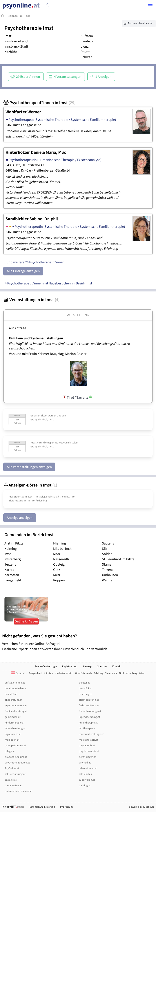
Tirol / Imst (48, 419)
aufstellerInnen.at (15, 683)
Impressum (66, 807)
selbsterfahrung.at (15, 774)
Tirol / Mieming (38, 501)
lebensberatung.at (15, 728)
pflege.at (10, 751)
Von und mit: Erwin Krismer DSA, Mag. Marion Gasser (48, 353)
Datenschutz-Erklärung (42, 807)
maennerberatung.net (91, 734)
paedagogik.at (87, 745)
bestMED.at (11, 694)
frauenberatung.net (90, 711)
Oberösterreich (83, 673)
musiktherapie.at (88, 740)
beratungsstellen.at (16, 688)
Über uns (102, 666)
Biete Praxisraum (18, 501)
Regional (12, 16)
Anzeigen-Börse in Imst (30, 485)
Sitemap (87, 666)
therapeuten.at (13, 785)
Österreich (19, 673)
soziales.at (10, 780)
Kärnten (48, 673)
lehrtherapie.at (87, 728)
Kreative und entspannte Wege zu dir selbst (54, 443)
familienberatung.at (16, 711)
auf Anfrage (17, 328)
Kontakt (116, 666)
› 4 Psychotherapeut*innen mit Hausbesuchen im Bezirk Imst (47, 283)
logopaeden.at (13, 734)
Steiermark (111, 673)
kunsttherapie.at (88, 723)
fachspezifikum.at (89, 705)
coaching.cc (85, 694)
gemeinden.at (12, 717)
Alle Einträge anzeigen (23, 271)
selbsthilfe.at (86, 774)
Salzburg (98, 673)
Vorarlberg (131, 673)
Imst (27, 16)
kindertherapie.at (14, 723)
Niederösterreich (64, 673)
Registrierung (69, 666)
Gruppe (35, 419)
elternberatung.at (89, 700)
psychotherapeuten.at (17, 763)
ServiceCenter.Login (46, 666)
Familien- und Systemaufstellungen (36, 338)
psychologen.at (87, 757)
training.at (85, 785)
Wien (142, 673)
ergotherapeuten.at (16, 705)
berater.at (84, 683)
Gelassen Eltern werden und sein (49, 416)
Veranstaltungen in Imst (31, 300)
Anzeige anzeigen (20, 517)
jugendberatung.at (89, 717)
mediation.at (12, 740)
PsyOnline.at (12, 768)
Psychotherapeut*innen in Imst (39, 103)
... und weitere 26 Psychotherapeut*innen (34, 262)
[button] (150, 5)
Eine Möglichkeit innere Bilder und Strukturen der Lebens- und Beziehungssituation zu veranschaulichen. (69, 346)
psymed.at (85, 763)
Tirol (20, 16)
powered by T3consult (141, 807)
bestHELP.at (85, 688)
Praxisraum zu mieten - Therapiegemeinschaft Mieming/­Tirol (42, 497)
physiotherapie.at (89, 751)
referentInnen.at (88, 768)
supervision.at (87, 780)
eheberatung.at (13, 700)
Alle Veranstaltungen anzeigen (29, 467)
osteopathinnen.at (15, 745)
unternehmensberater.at (18, 791)
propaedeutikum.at (16, 757)
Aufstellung (78, 315)
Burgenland (35, 673)
